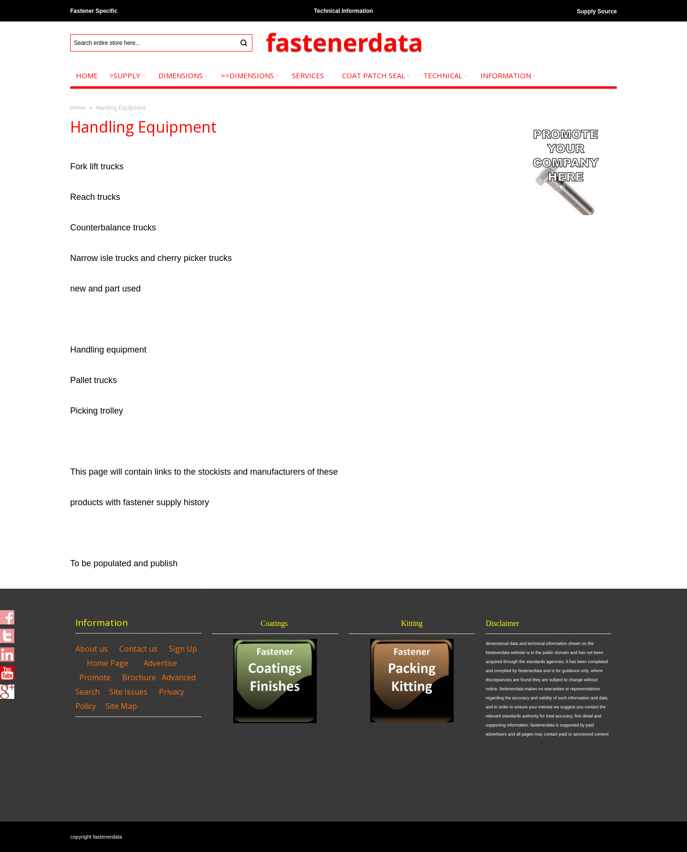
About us (91, 649)
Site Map (121, 706)
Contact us (138, 649)
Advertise (160, 663)
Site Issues (128, 691)
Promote (95, 677)
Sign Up (183, 649)
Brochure (139, 677)
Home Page (107, 663)
